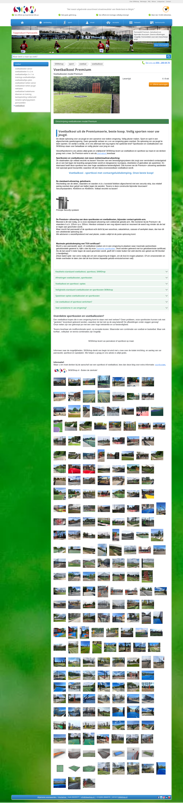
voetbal (18, 64)
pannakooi (102, 153)
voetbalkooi (20, 105)
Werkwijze (143, 1)
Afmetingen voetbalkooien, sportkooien (73, 277)
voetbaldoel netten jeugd (25, 86)
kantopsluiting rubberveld (25, 97)
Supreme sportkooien (105, 248)
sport (67, 23)
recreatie (112, 23)
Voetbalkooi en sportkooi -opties (70, 283)
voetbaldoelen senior (23, 69)
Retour (154, 1)
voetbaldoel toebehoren (25, 91)
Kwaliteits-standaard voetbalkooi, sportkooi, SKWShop (80, 271)
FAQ (149, 1)
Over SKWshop (134, 1)
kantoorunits (157, 23)
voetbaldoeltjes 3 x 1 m (24, 74)
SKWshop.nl (122, 797)
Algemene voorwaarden (47, 797)
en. (164, 365)
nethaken (19, 88)
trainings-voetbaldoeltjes (25, 77)
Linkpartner (161, 1)
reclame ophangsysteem (25, 100)
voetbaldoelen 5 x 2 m (24, 71)
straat (89, 23)
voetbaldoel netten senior (25, 83)
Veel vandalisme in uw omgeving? (71, 307)
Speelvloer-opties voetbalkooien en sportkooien (77, 295)
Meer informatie (161, 45)
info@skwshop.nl (88, 797)
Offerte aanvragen (160, 84)
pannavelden (20, 103)
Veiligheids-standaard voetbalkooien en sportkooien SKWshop (84, 289)
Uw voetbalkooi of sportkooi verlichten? (73, 301)
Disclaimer (62, 797)
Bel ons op (158, 62)
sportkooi (159, 365)
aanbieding (45, 23)
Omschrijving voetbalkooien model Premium (76, 121)
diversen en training (23, 94)
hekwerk (134, 23)
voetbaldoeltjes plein (23, 80)
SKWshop (59, 63)
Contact (168, 1)
